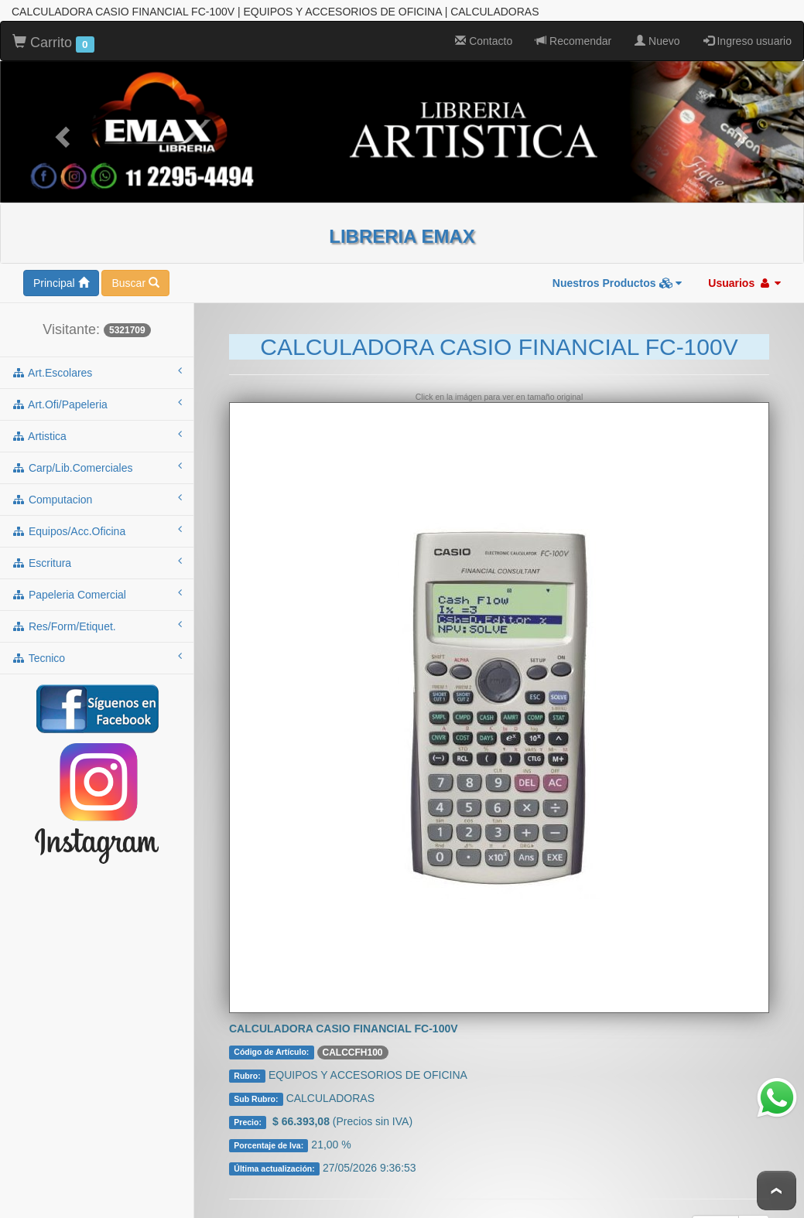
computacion (97, 494)
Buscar (135, 278)
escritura (97, 558)
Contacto (483, 36)
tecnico (97, 653)
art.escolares (97, 367)
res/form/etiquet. (97, 621)
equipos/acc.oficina (97, 526)
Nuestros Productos (618, 278)
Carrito (53, 38)
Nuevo (657, 36)
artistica (97, 431)
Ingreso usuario (747, 36)
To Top (776, 1190)
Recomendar (573, 36)
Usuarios (744, 278)
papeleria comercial (97, 589)
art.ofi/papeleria (97, 399)
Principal (61, 278)
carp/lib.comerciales (97, 462)
